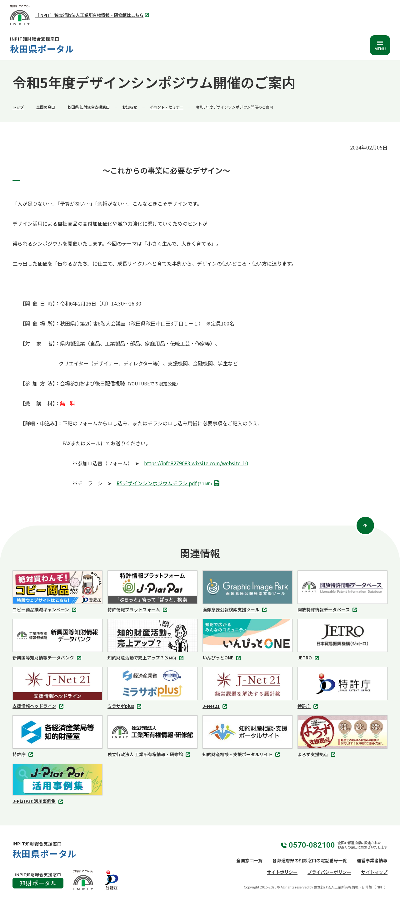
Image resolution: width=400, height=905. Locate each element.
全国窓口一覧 (249, 860)
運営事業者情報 (372, 860)
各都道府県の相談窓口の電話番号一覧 (309, 860)
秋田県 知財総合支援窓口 (89, 107)
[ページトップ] (365, 526)
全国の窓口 (45, 107)
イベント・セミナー (166, 107)
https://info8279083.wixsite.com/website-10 (196, 463)
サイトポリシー (282, 872)
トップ (18, 107)
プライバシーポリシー (329, 872)
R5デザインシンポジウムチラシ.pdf (169, 483)
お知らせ (129, 107)
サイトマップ (374, 872)
